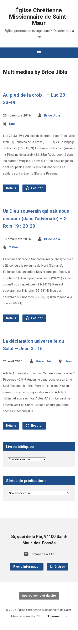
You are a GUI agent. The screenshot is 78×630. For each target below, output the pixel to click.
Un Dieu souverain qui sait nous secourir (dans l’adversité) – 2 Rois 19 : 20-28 (36, 218)
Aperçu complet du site (39, 595)
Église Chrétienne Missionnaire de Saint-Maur (38, 17)
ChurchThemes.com (51, 616)
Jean (68, 361)
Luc (12, 124)
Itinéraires (57, 566)
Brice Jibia (52, 115)
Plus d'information (26, 566)
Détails (11, 188)
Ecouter (34, 188)
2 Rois (14, 247)
